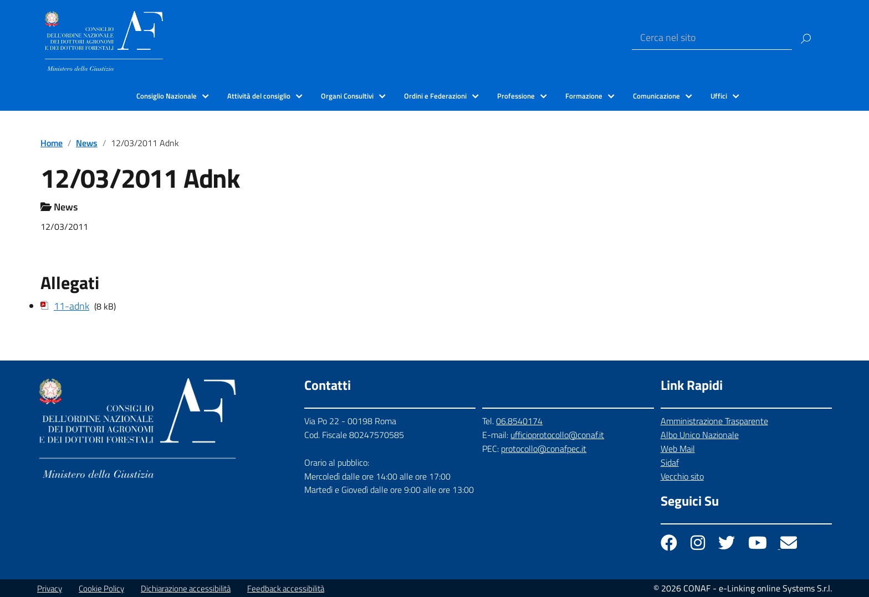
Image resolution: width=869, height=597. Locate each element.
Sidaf (670, 462)
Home (51, 143)
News (87, 143)
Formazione (583, 95)
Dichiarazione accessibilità (186, 588)
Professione (516, 95)
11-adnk (71, 305)
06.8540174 (519, 421)
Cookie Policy (101, 588)
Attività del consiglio (258, 95)
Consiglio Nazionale (166, 95)
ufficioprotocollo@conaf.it (557, 434)
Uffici (718, 95)
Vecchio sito (682, 476)
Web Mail (678, 448)
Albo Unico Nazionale (700, 434)
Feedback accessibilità (285, 588)
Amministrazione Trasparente (714, 421)
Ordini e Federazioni (435, 95)
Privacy (49, 588)
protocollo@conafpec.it (543, 448)
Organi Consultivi (347, 95)
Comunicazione (656, 95)
